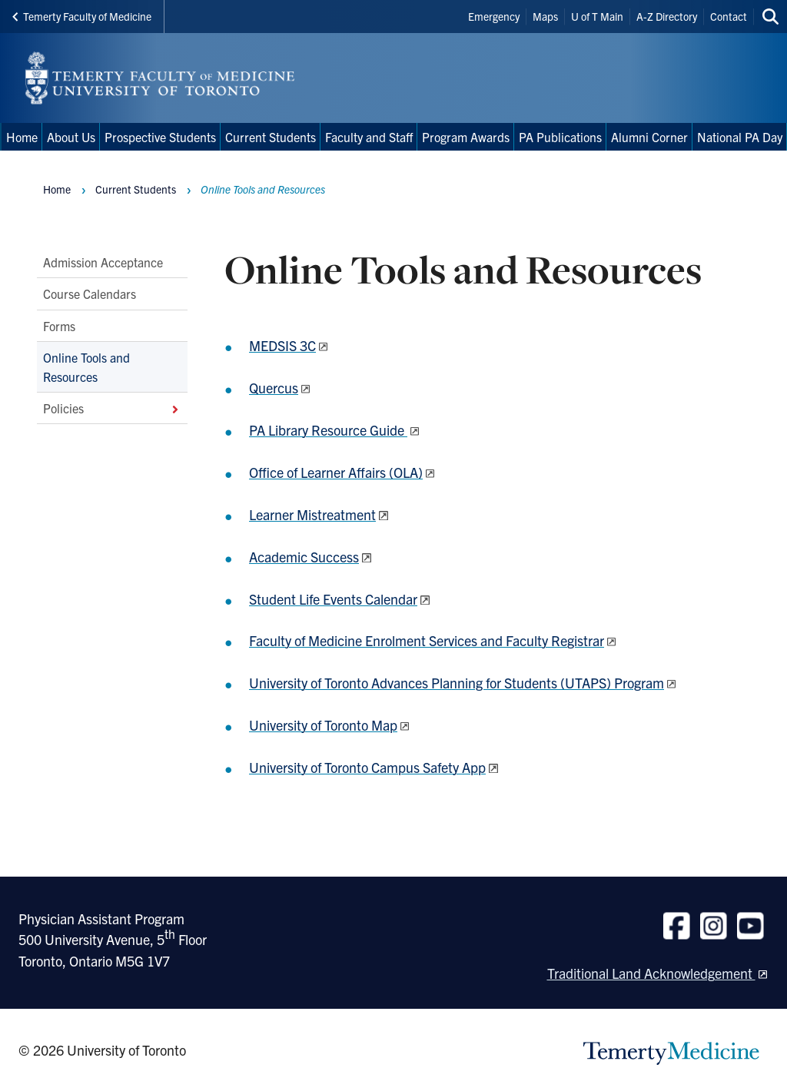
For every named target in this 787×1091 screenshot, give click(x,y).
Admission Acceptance (103, 262)
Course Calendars (89, 293)
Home (57, 189)
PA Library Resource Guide (328, 430)
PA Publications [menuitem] (560, 136)
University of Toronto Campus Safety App (367, 767)
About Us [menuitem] (71, 136)
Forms (59, 325)
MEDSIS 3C (282, 345)
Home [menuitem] (22, 136)
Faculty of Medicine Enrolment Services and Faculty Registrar (426, 640)
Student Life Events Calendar (333, 599)
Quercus (273, 387)
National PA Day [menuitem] (739, 136)
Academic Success (304, 556)
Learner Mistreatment (312, 514)
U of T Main (597, 16)
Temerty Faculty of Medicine (81, 16)
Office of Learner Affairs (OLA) (336, 472)
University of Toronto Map (323, 725)
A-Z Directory (666, 16)
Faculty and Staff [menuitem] (369, 136)
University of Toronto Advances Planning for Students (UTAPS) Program (456, 682)
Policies (112, 408)
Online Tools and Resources (86, 366)
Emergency (494, 16)
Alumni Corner (649, 136)
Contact (728, 16)
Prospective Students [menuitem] (160, 136)
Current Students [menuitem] (270, 136)
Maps (545, 16)
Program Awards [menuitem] (466, 136)
